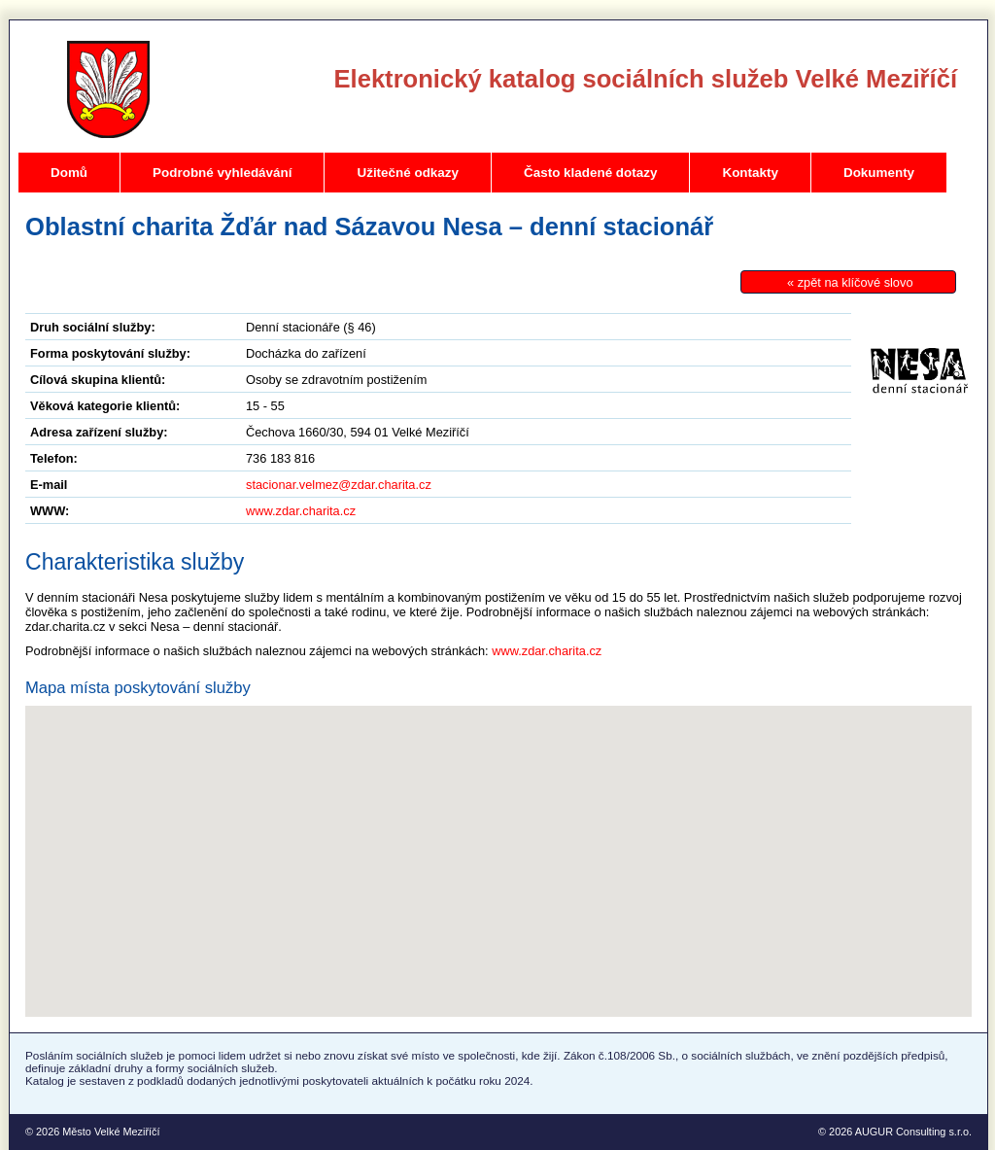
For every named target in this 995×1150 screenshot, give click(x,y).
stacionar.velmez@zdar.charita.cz (338, 484)
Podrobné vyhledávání (222, 172)
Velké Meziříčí (108, 89)
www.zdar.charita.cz (301, 511)
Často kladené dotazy (590, 172)
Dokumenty (878, 172)
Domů (69, 172)
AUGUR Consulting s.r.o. (913, 1131)
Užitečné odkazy (408, 172)
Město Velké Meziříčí (110, 1131)
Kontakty (750, 172)
